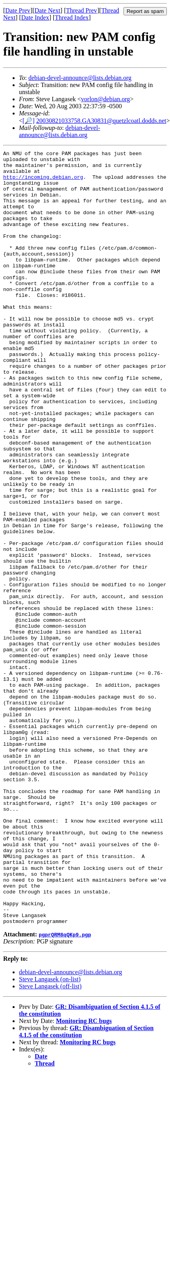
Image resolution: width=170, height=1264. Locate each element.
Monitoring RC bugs (84, 1175)
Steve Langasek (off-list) (50, 1141)
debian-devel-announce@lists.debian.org (79, 77)
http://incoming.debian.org (43, 182)
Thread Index (72, 17)
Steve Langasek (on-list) (49, 1134)
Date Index (35, 17)
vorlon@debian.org (105, 99)
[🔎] (28, 120)
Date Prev (17, 10)
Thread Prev (81, 10)
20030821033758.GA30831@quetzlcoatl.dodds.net (101, 120)
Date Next (47, 10)
